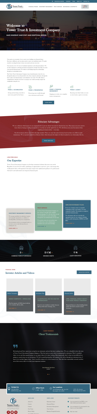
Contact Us (86, 1)
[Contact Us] (9, 379)
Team (73, 1)
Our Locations (57, 378)
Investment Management (43, 6)
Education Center (59, 1)
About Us (79, 1)
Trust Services (56, 6)
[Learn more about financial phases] (48, 102)
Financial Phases (31, 6)
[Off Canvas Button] (88, 6)
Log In (81, 6)
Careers (68, 1)
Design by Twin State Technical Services (80, 411)
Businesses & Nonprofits (68, 6)
